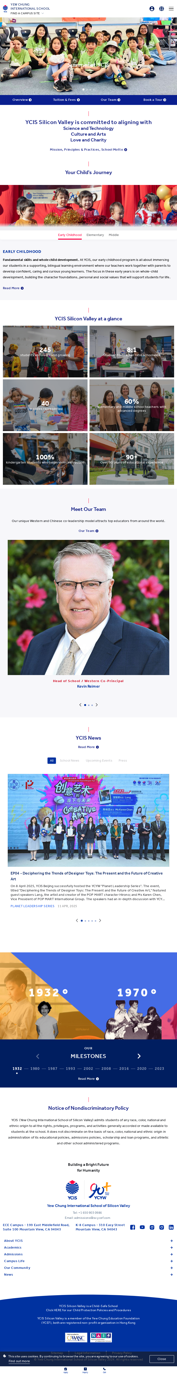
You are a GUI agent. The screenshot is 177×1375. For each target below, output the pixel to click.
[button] (139, 1056)
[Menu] (171, 8)
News (88, 1274)
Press (123, 760)
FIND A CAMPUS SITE (25, 13)
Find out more (19, 1361)
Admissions (88, 1254)
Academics (88, 1247)
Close (161, 1359)
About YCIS (88, 1241)
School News (70, 760)
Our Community (88, 1268)
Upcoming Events (99, 760)
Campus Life (88, 1261)
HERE (58, 1310)
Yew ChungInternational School (30, 6)
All (52, 760)
